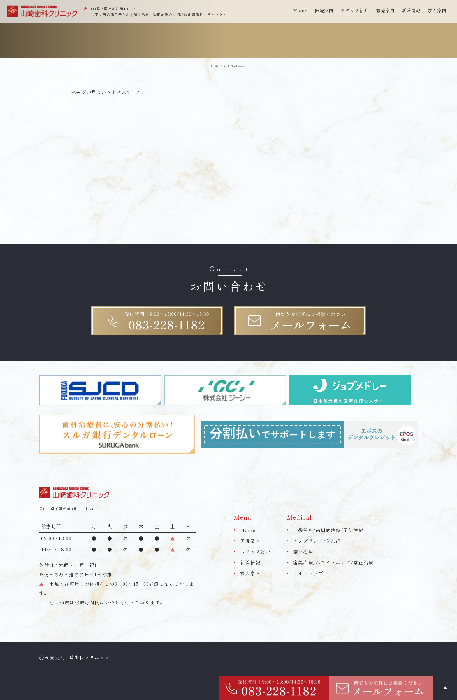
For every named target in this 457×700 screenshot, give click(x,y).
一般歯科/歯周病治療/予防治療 (328, 530)
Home (300, 10)
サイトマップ (308, 573)
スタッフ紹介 (255, 551)
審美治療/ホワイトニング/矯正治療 (333, 562)
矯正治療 (303, 551)
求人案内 (437, 10)
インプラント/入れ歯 (317, 540)
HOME (216, 66)
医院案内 (250, 540)
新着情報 (411, 10)
